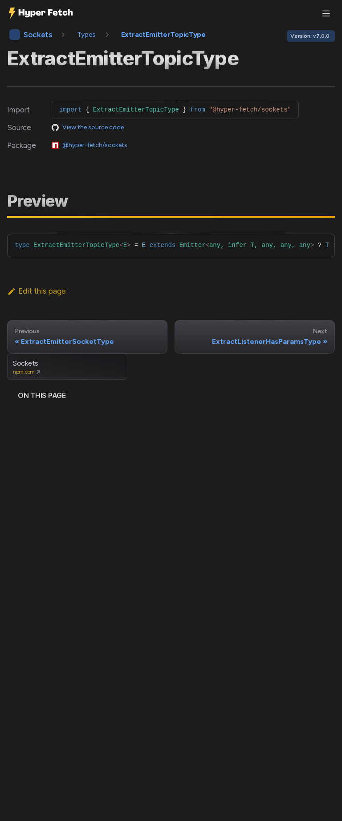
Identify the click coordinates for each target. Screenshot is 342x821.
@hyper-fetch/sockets (94, 145)
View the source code (93, 127)
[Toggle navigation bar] (326, 13)
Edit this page (36, 291)
